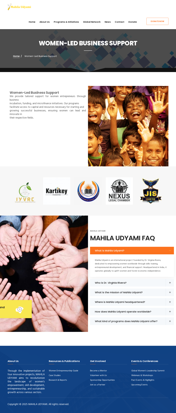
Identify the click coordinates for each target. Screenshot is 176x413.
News (108, 22)
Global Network (92, 22)
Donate (132, 22)
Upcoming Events (139, 385)
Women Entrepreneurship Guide (63, 371)
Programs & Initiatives (66, 22)
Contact (119, 22)
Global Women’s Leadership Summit (148, 371)
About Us (44, 22)
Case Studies (55, 375)
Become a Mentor (98, 371)
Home (32, 22)
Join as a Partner (97, 385)
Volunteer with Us (98, 375)
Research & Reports (58, 380)
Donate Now (157, 21)
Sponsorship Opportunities (102, 380)
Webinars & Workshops (142, 375)
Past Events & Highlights (142, 380)
